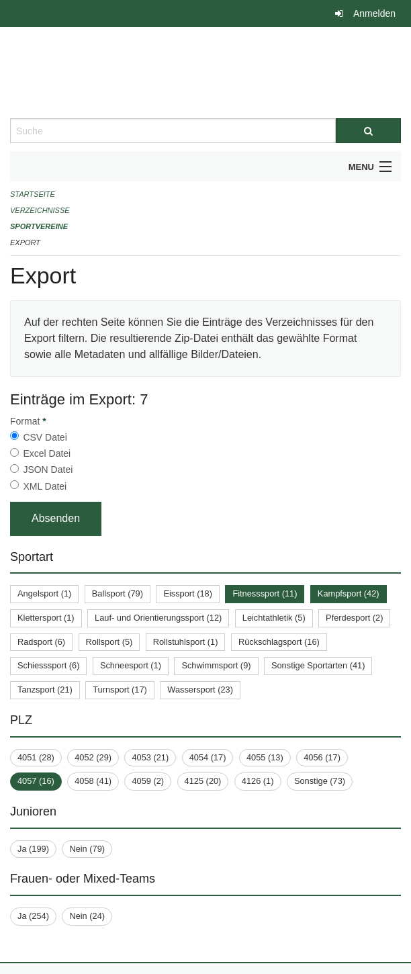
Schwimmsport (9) (215, 665)
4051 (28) (35, 757)
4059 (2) (148, 781)
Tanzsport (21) (45, 689)
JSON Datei (48, 469)
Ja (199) (33, 849)
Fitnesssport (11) (264, 593)
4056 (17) (322, 757)
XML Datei (44, 486)
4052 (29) (93, 757)
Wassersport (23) (200, 689)
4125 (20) (203, 781)
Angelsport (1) (44, 593)
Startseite (32, 194)
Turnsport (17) (120, 689)
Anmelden (374, 13)
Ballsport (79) (117, 593)
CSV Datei (44, 437)
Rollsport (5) (109, 642)
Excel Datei (47, 453)
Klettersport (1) (46, 618)
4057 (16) (35, 781)
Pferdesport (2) (354, 618)
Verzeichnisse (40, 210)
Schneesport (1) (130, 665)
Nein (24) (87, 916)
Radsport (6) (41, 642)
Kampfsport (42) (348, 593)
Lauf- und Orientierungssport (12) (158, 618)
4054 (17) (207, 757)
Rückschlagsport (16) (279, 642)
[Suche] (368, 130)
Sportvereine (39, 226)
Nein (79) (87, 849)
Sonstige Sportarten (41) (318, 665)
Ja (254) (33, 916)
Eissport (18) (187, 593)
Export (25, 242)
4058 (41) (93, 781)
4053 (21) (150, 757)
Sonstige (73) (319, 781)
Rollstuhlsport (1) (185, 642)
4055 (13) (264, 757)
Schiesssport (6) (48, 665)
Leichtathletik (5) (274, 618)
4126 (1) (258, 781)
